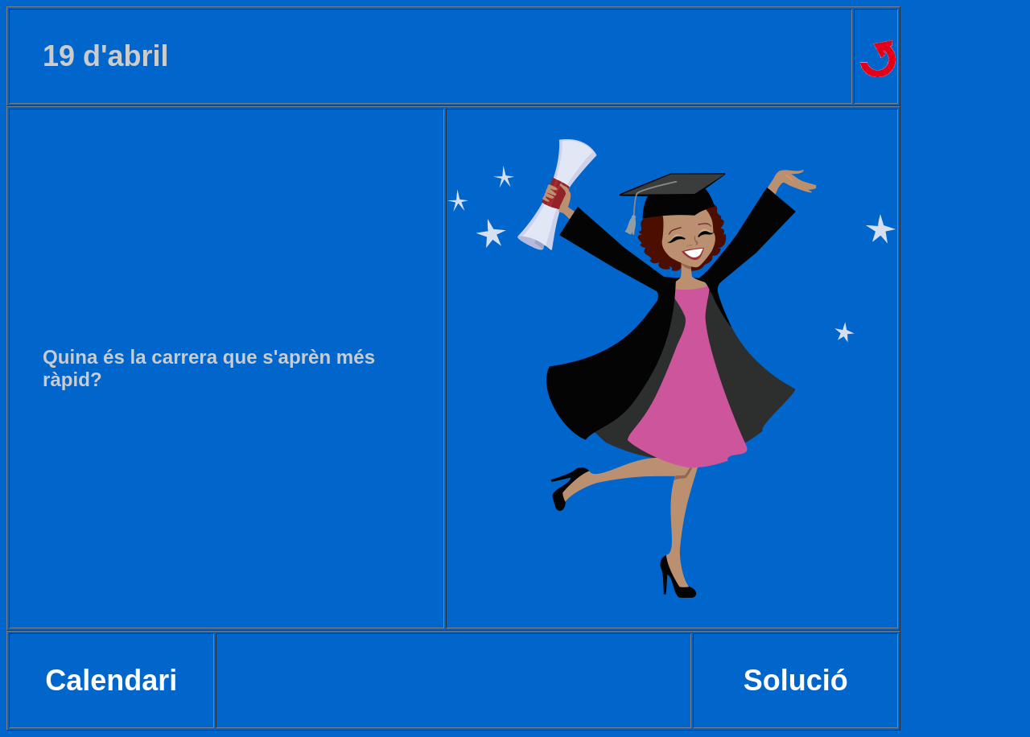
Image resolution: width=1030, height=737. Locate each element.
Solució (796, 680)
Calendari (111, 680)
